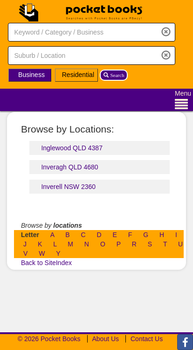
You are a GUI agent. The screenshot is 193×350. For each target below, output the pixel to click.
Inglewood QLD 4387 (72, 148)
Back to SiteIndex (46, 262)
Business (31, 74)
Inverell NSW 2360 (68, 186)
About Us (105, 339)
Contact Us (147, 339)
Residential (78, 74)
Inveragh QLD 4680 (69, 167)
